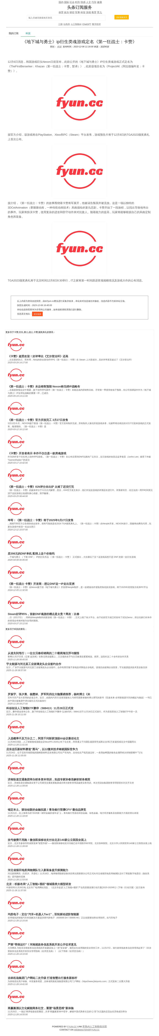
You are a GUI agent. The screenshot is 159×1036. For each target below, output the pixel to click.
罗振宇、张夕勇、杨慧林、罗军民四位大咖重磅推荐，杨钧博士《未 (49, 694)
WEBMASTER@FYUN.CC (86, 1030)
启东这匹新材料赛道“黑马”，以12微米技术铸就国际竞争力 (42, 749)
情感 (83, 2)
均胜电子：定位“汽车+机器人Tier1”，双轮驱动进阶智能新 (43, 914)
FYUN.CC (72, 1026)
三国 (60, 24)
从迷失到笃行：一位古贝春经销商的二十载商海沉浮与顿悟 (43, 653)
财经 (72, 12)
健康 (99, 2)
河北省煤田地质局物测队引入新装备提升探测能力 (38, 870)
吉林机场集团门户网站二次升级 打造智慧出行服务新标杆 (42, 977)
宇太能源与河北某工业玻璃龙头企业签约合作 (33, 664)
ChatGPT (86, 24)
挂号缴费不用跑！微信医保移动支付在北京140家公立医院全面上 (47, 839)
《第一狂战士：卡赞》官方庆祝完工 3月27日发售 (38, 419)
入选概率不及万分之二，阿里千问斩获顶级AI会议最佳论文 (43, 738)
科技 (83, 12)
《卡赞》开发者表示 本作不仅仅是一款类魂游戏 (37, 453)
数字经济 (96, 24)
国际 (66, 2)
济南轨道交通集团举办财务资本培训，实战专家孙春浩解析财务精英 (49, 779)
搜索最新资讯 (121, 17)
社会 (72, 2)
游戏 (88, 12)
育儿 (99, 12)
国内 (61, 2)
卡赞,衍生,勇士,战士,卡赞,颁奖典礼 (30, 332)
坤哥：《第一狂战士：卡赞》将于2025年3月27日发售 (40, 520)
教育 (94, 12)
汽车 (94, 2)
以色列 (66, 24)
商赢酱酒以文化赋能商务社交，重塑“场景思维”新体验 (41, 1008)
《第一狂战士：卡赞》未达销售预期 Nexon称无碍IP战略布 (44, 386)
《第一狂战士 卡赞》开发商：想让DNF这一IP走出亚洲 (41, 583)
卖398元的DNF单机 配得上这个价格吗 (31, 553)
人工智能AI (76, 24)
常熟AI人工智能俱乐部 (95, 1026)
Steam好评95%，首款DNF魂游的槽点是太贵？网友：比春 (43, 614)
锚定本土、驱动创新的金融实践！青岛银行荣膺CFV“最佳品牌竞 (47, 809)
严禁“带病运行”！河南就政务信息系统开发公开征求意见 (42, 944)
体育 (61, 12)
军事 (77, 12)
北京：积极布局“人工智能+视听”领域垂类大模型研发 (38, 884)
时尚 (77, 2)
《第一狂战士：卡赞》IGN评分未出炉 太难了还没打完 (41, 486)
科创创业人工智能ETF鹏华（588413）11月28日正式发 (39, 708)
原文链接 (37, 314)
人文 (88, 2)
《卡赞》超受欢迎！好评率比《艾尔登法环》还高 (38, 356)
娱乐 (66, 12)
